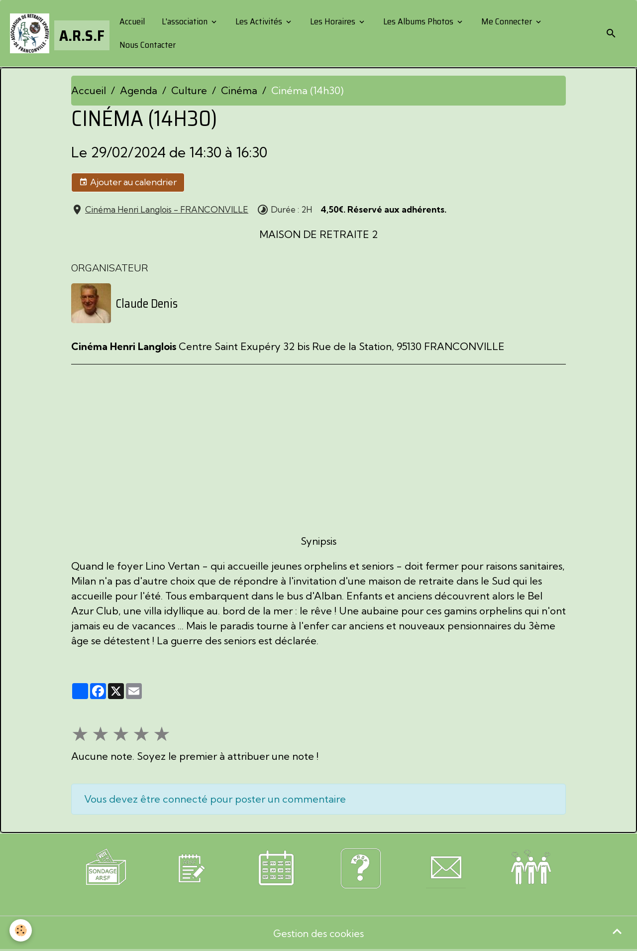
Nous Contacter (146, 45)
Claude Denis (147, 303)
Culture (189, 90)
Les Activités (258, 21)
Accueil (131, 21)
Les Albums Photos (418, 21)
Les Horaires (332, 21)
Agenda (138, 90)
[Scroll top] (617, 931)
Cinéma (239, 90)
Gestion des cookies (318, 933)
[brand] (56, 33)
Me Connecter (506, 21)
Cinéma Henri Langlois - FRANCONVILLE (166, 209)
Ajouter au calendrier (128, 182)
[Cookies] (21, 930)
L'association (185, 21)
